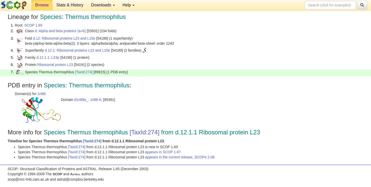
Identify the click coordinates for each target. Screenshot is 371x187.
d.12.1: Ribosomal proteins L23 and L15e (77, 50)
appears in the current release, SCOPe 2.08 (179, 157)
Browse (42, 5)
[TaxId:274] (84, 72)
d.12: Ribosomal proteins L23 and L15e (64, 38)
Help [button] (129, 5)
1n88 (41, 94)
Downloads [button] (103, 5)
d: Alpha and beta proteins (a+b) (60, 31)
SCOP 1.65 (33, 25)
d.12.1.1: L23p (47, 57)
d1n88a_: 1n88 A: (88, 100)
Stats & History (69, 5)
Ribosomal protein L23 (55, 65)
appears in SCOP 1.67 (163, 152)
